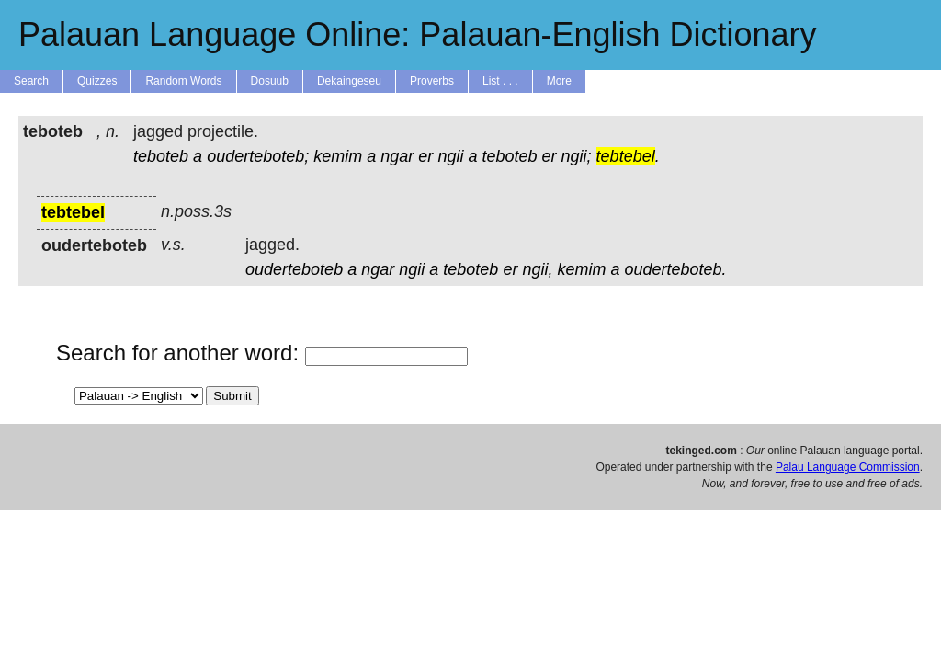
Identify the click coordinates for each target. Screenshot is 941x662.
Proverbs (432, 80)
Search (31, 80)
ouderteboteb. (676, 269)
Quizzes (97, 80)
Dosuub (270, 80)
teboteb (160, 156)
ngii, (537, 269)
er (425, 156)
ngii (450, 156)
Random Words (183, 80)
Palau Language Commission (848, 467)
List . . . (500, 80)
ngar (397, 156)
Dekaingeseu (349, 80)
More (559, 80)
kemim (337, 156)
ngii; (576, 156)
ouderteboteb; (258, 156)
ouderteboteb (294, 269)
